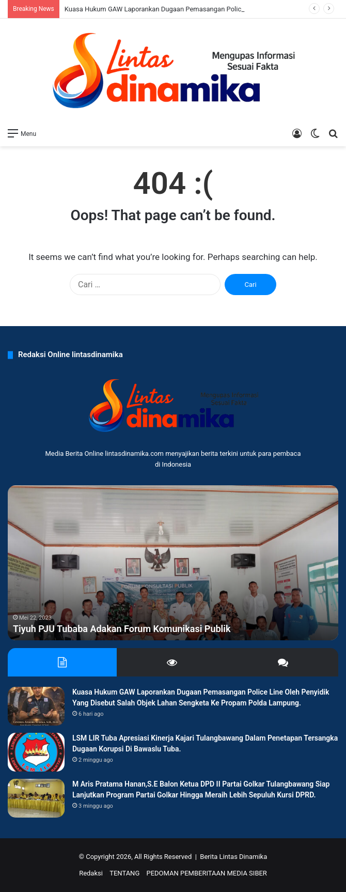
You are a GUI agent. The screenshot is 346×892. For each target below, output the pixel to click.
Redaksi (91, 873)
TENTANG (124, 873)
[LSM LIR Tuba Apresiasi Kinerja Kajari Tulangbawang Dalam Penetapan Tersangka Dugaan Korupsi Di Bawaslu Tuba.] (36, 752)
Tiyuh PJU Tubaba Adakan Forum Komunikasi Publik (121, 628)
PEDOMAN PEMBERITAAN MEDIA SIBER (206, 873)
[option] (173, 562)
